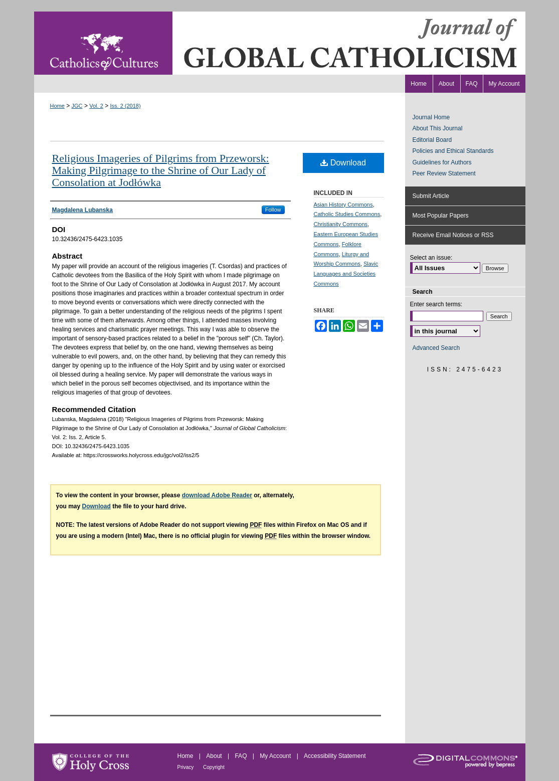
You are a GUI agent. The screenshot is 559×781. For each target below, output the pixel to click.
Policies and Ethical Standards (453, 150)
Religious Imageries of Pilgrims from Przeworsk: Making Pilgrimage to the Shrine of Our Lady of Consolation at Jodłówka (160, 170)
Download (343, 162)
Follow (273, 210)
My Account (276, 755)
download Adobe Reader (217, 495)
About (215, 755)
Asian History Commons (343, 205)
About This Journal (438, 128)
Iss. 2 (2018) (125, 106)
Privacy (186, 767)
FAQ (241, 755)
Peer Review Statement (444, 173)
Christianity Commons (341, 224)
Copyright (214, 767)
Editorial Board (432, 139)
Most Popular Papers (441, 215)
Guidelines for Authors (442, 162)
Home (57, 106)
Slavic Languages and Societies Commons (346, 274)
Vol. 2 (96, 106)
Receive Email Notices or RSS (453, 235)
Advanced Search (436, 347)
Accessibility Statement (334, 755)
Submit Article (431, 196)
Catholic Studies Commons (347, 214)
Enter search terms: (436, 304)
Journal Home (431, 117)
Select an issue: (431, 257)
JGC (77, 106)
